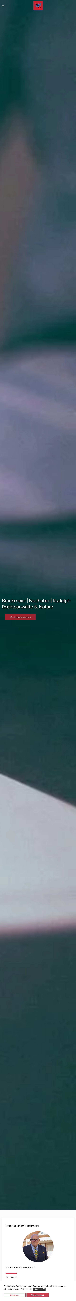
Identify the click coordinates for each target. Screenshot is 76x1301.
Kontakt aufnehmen (20, 617)
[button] (3, 5)
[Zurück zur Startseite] (38, 5)
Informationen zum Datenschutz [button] (18, 1289)
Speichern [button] (14, 1295)
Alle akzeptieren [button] (37, 1295)
